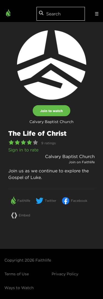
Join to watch (51, 110)
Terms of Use (16, 273)
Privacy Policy (65, 273)
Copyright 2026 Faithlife (27, 260)
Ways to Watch (19, 287)
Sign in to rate (23, 150)
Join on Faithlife (82, 162)
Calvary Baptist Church (70, 156)
